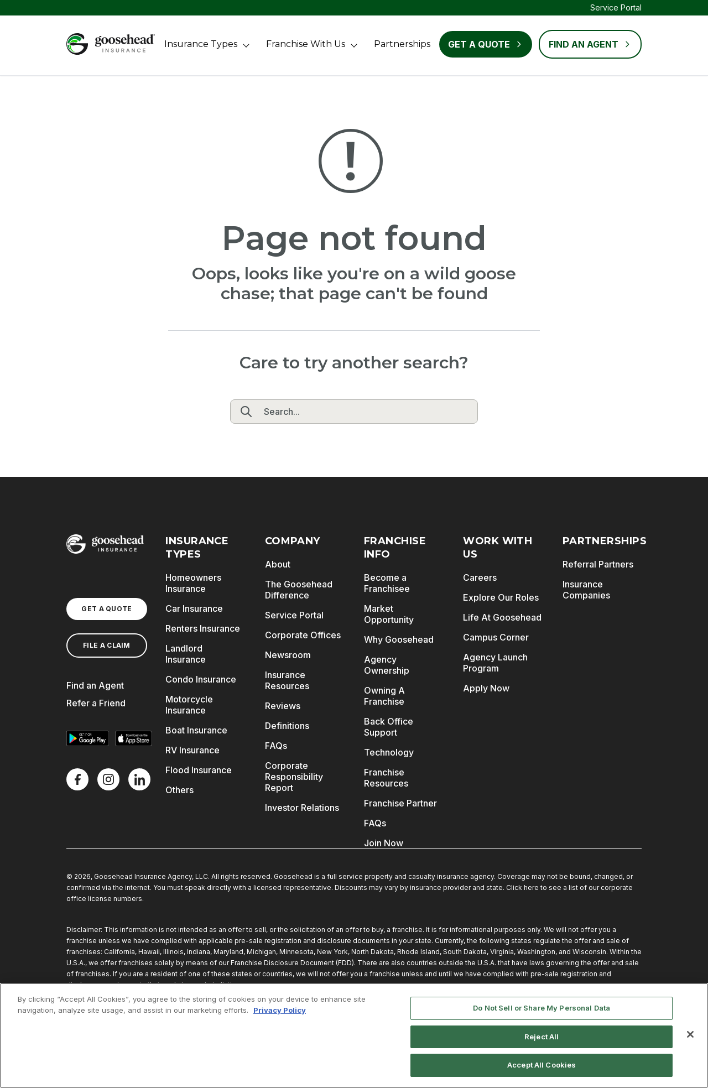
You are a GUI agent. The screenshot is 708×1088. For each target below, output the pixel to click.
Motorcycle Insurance (189, 705)
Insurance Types (200, 44)
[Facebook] (77, 779)
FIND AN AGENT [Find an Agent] (590, 44)
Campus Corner (496, 637)
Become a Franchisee (387, 583)
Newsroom (288, 654)
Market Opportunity (389, 614)
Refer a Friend (96, 703)
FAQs (276, 745)
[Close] (690, 1034)
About (277, 564)
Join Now (383, 842)
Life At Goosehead (502, 617)
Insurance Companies (586, 590)
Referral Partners (598, 564)
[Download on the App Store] (134, 738)
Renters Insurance (202, 628)
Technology (389, 752)
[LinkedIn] (139, 779)
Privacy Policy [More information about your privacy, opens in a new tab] (279, 1010)
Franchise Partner (400, 803)
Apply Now (486, 688)
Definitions (287, 725)
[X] (108, 779)
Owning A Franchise (384, 696)
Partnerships (402, 44)
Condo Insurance (200, 679)
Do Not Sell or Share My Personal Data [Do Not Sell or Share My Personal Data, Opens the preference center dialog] (541, 1007)
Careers (480, 577)
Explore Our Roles (501, 597)
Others (179, 789)
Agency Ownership (386, 665)
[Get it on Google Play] (87, 738)
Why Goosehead (399, 639)
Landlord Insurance (185, 654)
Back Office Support (388, 727)
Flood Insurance (198, 769)
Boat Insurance (196, 730)
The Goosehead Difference (298, 590)
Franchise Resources (386, 778)
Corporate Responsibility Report (294, 776)
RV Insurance (192, 750)
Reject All (541, 1036)
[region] (354, 1035)
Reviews (282, 705)
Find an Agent (95, 685)
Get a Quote (485, 44)
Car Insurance (194, 608)
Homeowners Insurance (193, 583)
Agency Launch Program (495, 663)
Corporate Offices (303, 635)
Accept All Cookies (541, 1064)
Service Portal (616, 7)
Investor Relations (302, 807)
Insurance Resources (287, 680)
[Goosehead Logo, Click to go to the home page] (110, 44)
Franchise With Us (305, 44)
